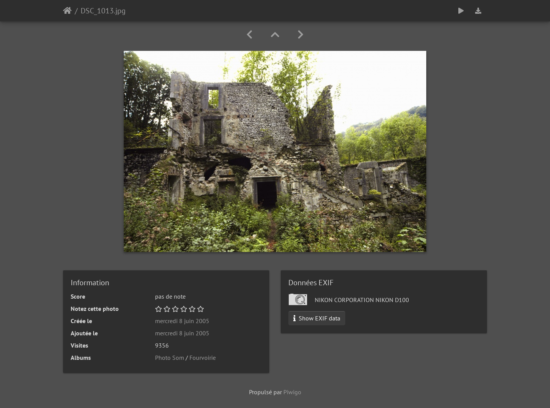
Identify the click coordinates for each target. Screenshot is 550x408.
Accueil (67, 10)
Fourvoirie (202, 357)
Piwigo (292, 392)
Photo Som (169, 357)
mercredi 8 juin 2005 (182, 321)
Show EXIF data (316, 318)
